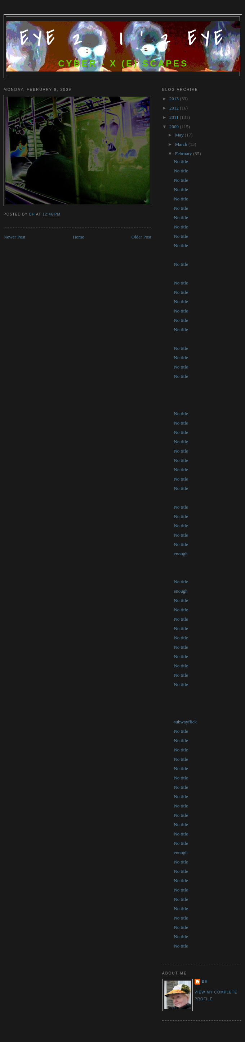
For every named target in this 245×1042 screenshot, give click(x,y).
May (180, 135)
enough (180, 553)
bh (205, 981)
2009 (174, 126)
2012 (174, 108)
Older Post (141, 237)
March (181, 144)
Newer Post (14, 237)
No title (181, 161)
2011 (174, 117)
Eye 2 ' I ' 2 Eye (123, 38)
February (184, 153)
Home (78, 237)
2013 (174, 98)
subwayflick (185, 721)
